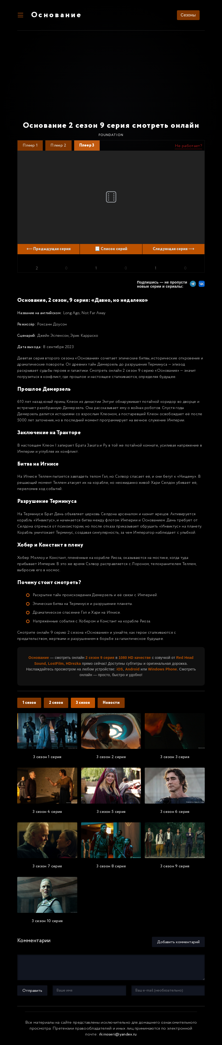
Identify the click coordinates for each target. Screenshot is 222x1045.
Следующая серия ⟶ (173, 249)
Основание (56, 15)
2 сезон (56, 703)
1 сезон (29, 703)
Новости (111, 703)
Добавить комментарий (178, 942)
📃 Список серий (111, 249)
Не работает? (188, 146)
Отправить (32, 991)
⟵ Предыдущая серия (49, 249)
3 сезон (83, 703)
